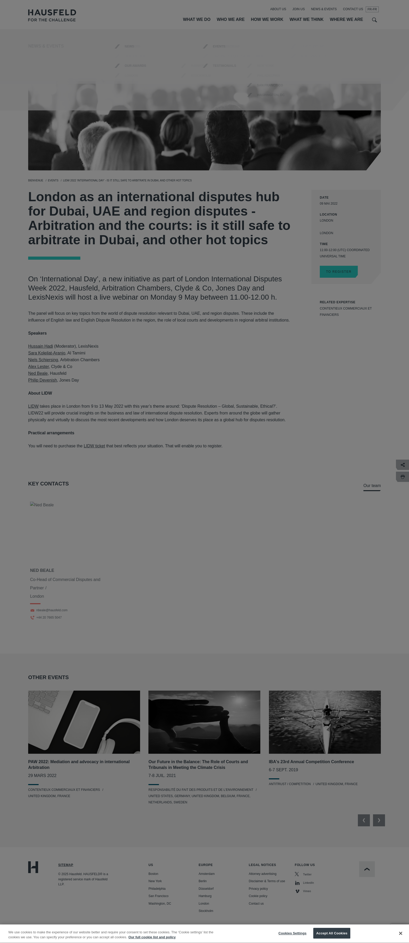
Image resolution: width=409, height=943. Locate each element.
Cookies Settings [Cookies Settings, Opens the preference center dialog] (293, 938)
